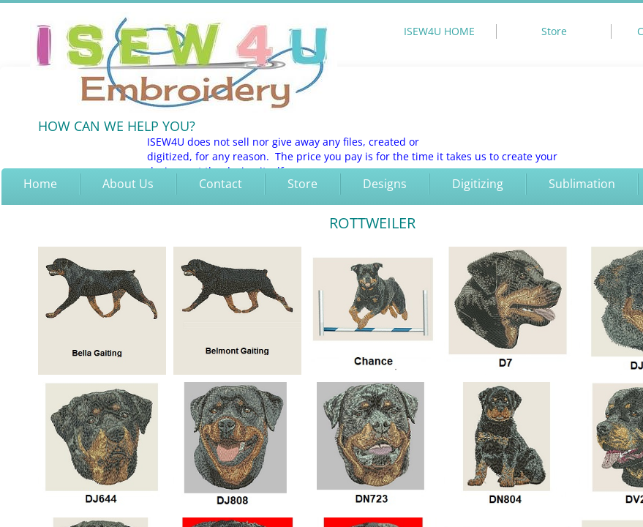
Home (40, 184)
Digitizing (477, 184)
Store (302, 184)
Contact (220, 184)
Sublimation (582, 184)
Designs (385, 184)
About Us (128, 184)
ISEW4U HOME (439, 31)
